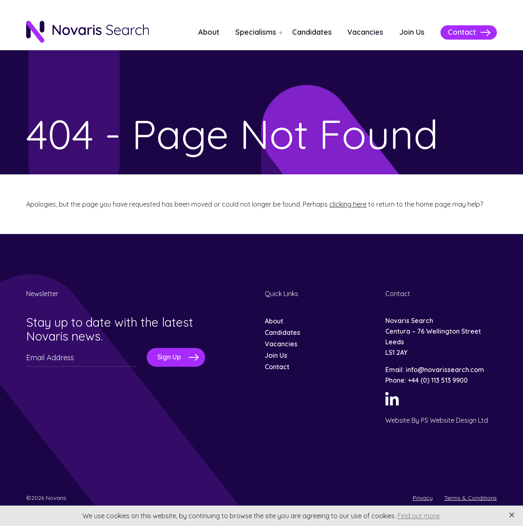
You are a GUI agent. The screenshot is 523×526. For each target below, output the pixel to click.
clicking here (348, 204)
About (208, 32)
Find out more (419, 516)
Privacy (423, 497)
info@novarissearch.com (445, 370)
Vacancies (365, 32)
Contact (462, 32)
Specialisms (255, 32)
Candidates (312, 32)
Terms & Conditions (470, 497)
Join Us (412, 32)
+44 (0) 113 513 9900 (438, 380)
